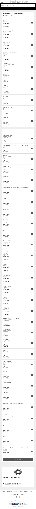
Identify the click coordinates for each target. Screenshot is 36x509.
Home (3, 491)
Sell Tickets (20, 491)
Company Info (9, 491)
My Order (26, 491)
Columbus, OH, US (7, 15)
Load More (18, 459)
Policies (15, 491)
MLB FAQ (32, 491)
